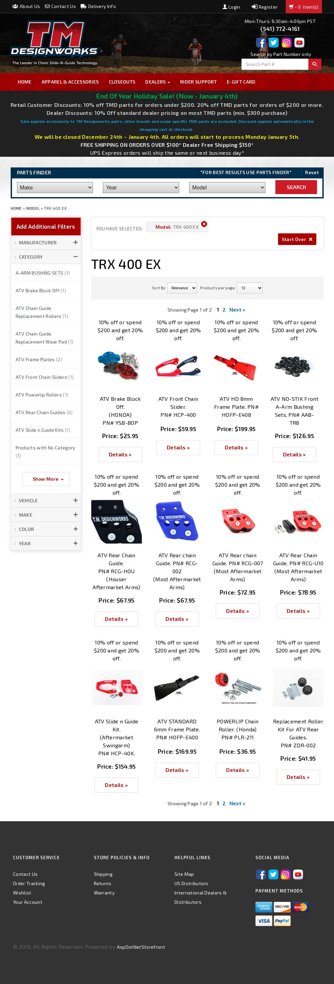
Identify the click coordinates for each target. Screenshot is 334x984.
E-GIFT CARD (241, 82)
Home (25, 82)
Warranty (104, 892)
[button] (46, 243)
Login (231, 7)
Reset (312, 172)
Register (264, 7)
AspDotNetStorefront (141, 947)
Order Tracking (29, 883)
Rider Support (198, 82)
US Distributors (191, 883)
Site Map (184, 874)
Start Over (297, 239)
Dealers (157, 82)
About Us (26, 6)
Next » (237, 309)
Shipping (103, 874)
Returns (103, 883)
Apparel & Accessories (70, 82)
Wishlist (22, 892)
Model (33, 208)
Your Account (27, 902)
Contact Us (60, 6)
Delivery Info (98, 6)
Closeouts (122, 82)
